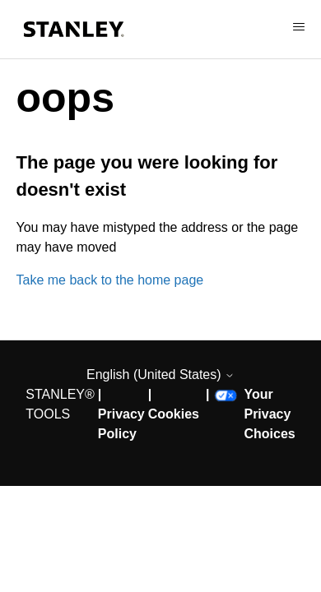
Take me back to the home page (110, 280)
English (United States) (160, 375)
